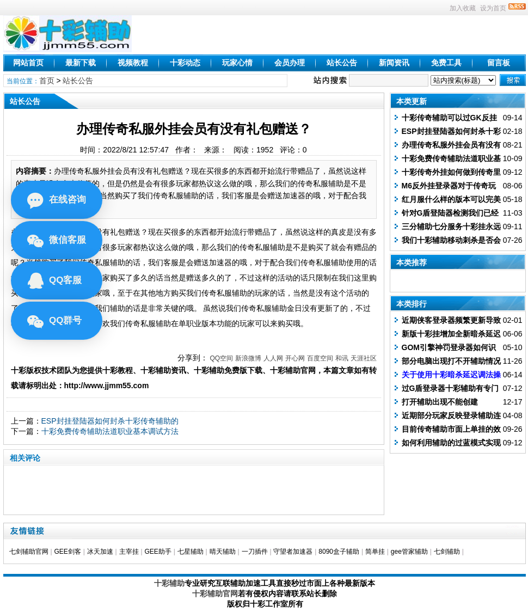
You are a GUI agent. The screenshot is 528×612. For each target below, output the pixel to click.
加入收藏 (463, 8)
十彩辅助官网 (215, 593)
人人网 (273, 358)
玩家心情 (237, 62)
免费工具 (446, 62)
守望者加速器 (292, 551)
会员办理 (289, 62)
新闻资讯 (394, 62)
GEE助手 (157, 551)
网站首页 (28, 62)
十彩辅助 (169, 583)
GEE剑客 (67, 551)
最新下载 (80, 62)
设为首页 (493, 8)
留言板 (498, 62)
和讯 (341, 358)
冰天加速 (100, 551)
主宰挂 (129, 551)
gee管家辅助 (409, 551)
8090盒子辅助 (338, 551)
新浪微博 (248, 358)
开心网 (295, 358)
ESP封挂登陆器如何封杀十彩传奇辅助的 (110, 421)
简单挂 (375, 551)
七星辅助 (190, 551)
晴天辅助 (223, 551)
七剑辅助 (447, 551)
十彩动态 (185, 62)
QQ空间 (221, 358)
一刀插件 (255, 551)
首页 (46, 80)
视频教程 (133, 62)
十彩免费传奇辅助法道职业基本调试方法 (110, 431)
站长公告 (342, 62)
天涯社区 (364, 358)
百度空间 (320, 358)
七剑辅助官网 (28, 551)
